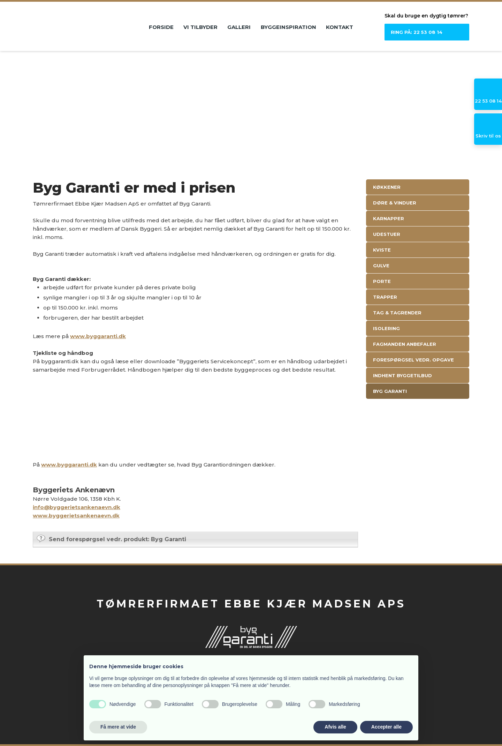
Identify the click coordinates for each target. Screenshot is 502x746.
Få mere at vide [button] (118, 727)
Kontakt (339, 27)
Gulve (381, 265)
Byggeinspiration (288, 27)
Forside (161, 27)
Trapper (385, 297)
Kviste (382, 250)
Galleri (239, 27)
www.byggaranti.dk (98, 336)
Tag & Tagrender (397, 312)
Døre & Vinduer (394, 203)
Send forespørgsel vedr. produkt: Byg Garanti (111, 539)
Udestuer (386, 234)
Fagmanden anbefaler (404, 344)
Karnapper (388, 218)
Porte (382, 281)
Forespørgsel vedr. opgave (413, 360)
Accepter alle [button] (386, 727)
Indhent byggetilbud (402, 375)
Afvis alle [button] (335, 727)
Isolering (386, 328)
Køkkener (387, 187)
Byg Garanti (390, 391)
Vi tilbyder (200, 27)
